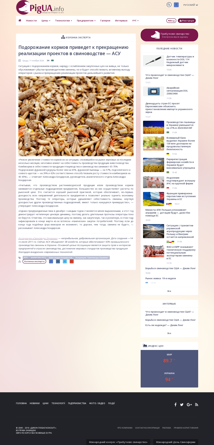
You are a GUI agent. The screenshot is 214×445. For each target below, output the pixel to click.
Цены (46, 20)
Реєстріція (187, 20)
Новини (35, 403)
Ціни (45, 403)
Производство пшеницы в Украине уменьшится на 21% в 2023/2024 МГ (181, 125)
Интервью (121, 20)
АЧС (135, 20)
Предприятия (86, 20)
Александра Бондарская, (61, 257)
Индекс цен (153, 345)
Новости (31, 20)
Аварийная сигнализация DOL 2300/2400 (177, 90)
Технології (58, 403)
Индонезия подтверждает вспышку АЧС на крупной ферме (181, 180)
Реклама (166, 427)
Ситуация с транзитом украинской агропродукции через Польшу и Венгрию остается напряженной (180, 231)
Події (111, 403)
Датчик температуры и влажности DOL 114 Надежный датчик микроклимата (180, 61)
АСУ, (26, 257)
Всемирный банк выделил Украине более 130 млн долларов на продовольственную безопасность (181, 143)
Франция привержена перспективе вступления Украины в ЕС (181, 196)
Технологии (63, 20)
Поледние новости (169, 48)
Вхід (171, 20)
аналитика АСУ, (39, 257)
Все (169, 291)
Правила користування (186, 427)
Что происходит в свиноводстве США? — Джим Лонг (169, 76)
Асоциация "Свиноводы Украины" (92, 257)
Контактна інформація (147, 427)
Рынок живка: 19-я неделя (160, 278)
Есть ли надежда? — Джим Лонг (164, 325)
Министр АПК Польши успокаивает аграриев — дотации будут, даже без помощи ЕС (167, 212)
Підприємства (77, 403)
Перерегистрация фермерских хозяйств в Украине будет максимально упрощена (181, 163)
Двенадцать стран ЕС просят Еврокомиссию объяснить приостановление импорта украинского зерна (169, 108)
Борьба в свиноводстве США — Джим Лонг (170, 268)
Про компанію (124, 427)
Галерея (105, 20)
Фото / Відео (97, 403)
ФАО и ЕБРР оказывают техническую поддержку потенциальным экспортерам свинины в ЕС (181, 252)
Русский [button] (190, 4)
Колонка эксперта (75, 37)
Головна (21, 403)
